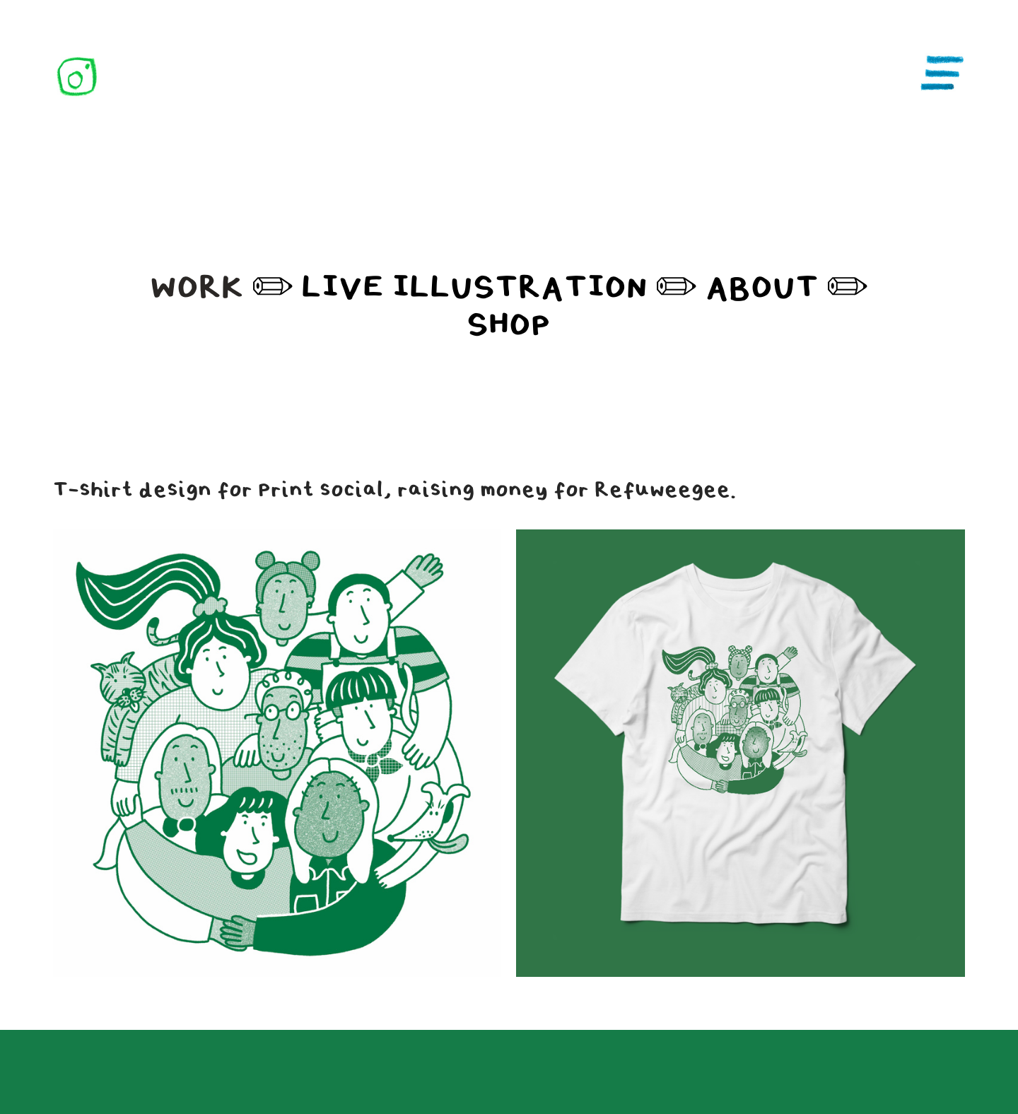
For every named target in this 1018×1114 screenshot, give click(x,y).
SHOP (509, 325)
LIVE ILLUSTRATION (470, 288)
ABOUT (762, 288)
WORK (197, 288)
